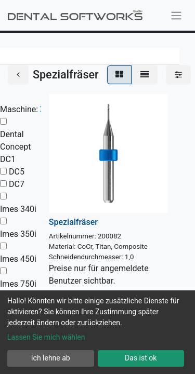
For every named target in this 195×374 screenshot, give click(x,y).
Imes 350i (18, 234)
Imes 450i (18, 259)
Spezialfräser (73, 222)
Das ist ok (141, 358)
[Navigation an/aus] (176, 15)
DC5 (16, 172)
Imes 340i (18, 209)
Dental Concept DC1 (15, 146)
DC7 (16, 184)
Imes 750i (18, 284)
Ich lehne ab (50, 358)
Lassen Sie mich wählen (46, 337)
